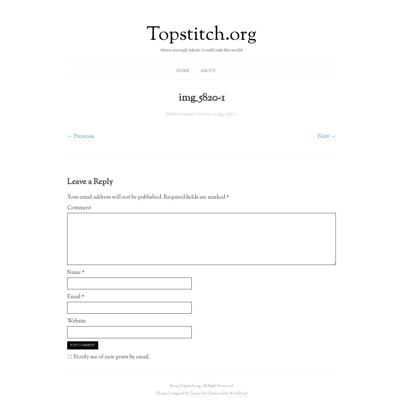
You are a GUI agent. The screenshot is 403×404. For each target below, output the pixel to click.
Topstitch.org (201, 35)
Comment (79, 208)
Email (75, 297)
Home (182, 71)
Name (76, 272)
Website (76, 321)
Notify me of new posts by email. (112, 357)
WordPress (238, 393)
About (208, 71)
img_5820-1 (226, 114)
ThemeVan (198, 393)
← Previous (80, 136)
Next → (327, 136)
